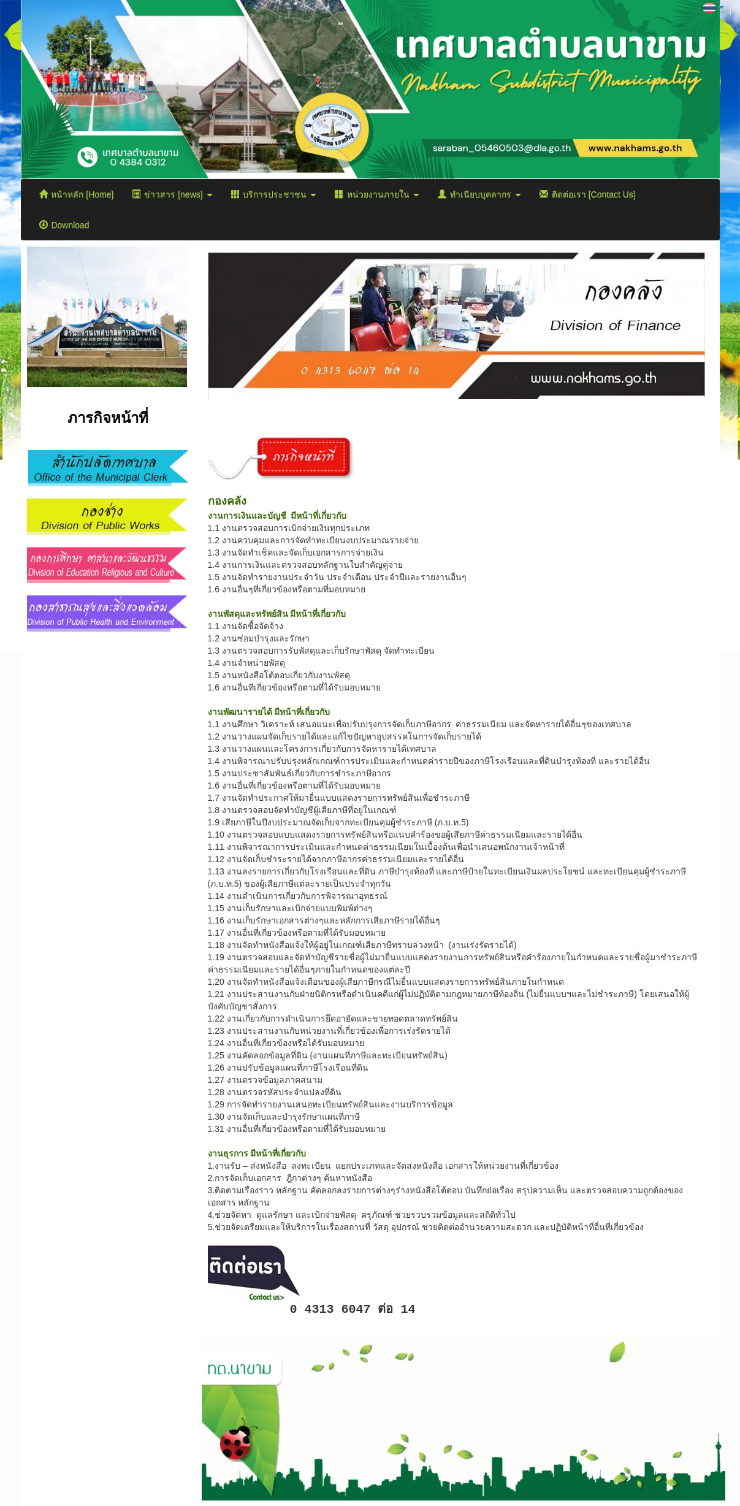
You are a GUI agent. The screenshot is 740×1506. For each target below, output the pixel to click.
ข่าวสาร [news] (172, 194)
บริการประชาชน (274, 194)
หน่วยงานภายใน (377, 194)
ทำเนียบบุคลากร (479, 194)
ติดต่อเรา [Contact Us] (588, 194)
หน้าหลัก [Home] (76, 194)
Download (64, 225)
